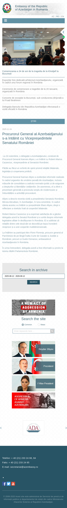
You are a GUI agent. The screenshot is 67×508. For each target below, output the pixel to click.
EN (62, 16)
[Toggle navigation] (5, 20)
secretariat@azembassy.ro (24, 467)
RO (57, 16)
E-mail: (20, 467)
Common (28, 325)
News (43, 325)
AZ (53, 16)
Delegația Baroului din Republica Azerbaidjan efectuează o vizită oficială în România (31, 108)
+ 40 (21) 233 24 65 (19, 462)
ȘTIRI (33, 121)
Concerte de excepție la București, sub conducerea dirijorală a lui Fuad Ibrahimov (33, 99)
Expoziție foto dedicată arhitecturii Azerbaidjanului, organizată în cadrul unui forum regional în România (32, 81)
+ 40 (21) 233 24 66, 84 (23, 458)
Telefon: (19, 458)
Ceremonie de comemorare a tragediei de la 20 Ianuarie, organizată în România (30, 90)
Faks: (15, 462)
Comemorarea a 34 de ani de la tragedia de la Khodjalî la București (30, 72)
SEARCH (33, 282)
